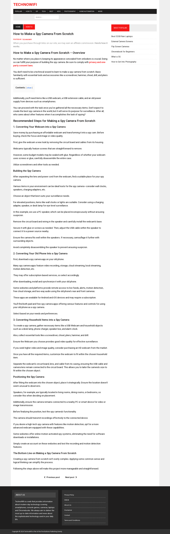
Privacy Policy (69, 495)
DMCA (66, 500)
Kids (57, 11)
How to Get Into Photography (124, 62)
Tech (42, 11)
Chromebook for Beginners (123, 51)
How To (28, 11)
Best (50, 11)
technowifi (26, 39)
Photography (68, 11)
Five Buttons (45, 531)
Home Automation (85, 11)
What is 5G (116, 57)
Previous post (51, 477)
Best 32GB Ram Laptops (122, 36)
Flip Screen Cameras (121, 46)
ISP (36, 11)
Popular (17, 11)
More (99, 11)
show (28, 88)
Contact (67, 515)
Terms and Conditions (72, 520)
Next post (71, 477)
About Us (67, 505)
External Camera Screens (122, 41)
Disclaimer (68, 510)
